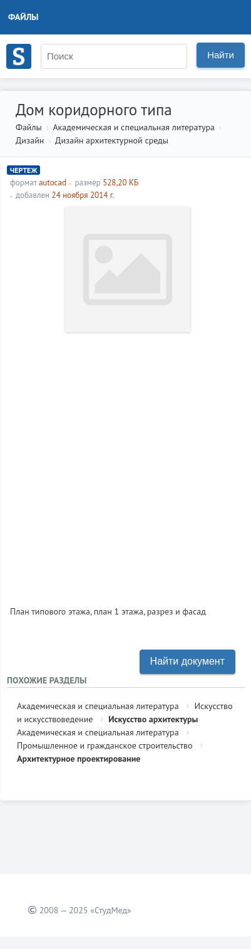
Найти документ (187, 661)
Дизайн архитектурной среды (111, 140)
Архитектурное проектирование (78, 758)
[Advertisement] (125, 463)
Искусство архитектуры (153, 719)
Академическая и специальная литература (134, 127)
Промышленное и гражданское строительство (105, 745)
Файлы (23, 17)
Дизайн (30, 140)
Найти (220, 54)
